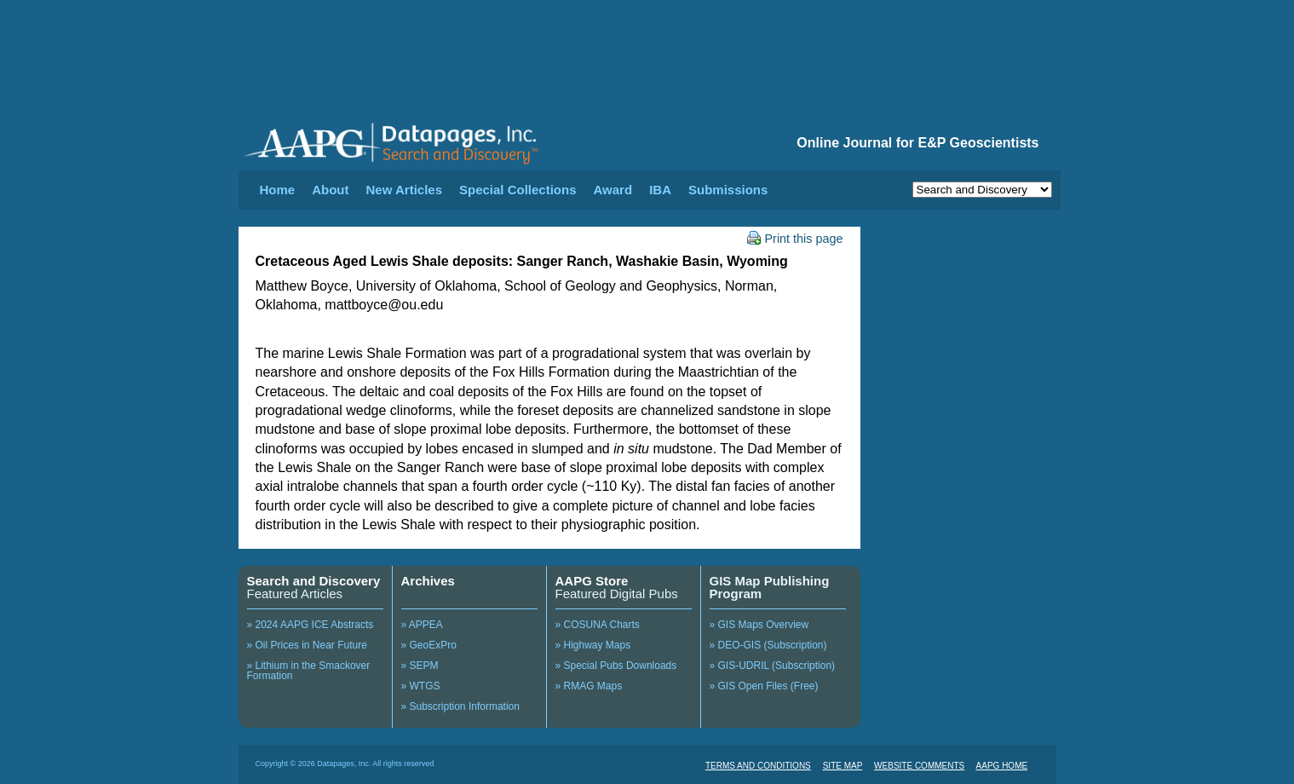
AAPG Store (592, 581)
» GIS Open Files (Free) (764, 686)
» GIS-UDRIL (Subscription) (773, 666)
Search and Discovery (314, 581)
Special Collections (518, 189)
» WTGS (420, 686)
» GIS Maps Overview (759, 625)
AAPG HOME (1002, 765)
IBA (660, 189)
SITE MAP (843, 765)
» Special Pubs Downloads (616, 666)
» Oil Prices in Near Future (307, 645)
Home (278, 189)
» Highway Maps (593, 645)
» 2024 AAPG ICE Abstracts (310, 625)
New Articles (404, 189)
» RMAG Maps (589, 686)
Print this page (795, 238)
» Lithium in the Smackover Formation (309, 671)
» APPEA (422, 625)
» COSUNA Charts (597, 625)
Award (613, 189)
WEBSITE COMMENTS (919, 765)
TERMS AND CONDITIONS (758, 765)
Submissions (728, 189)
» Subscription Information (460, 706)
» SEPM (420, 666)
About (330, 189)
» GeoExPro (429, 645)
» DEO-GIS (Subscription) (768, 645)
